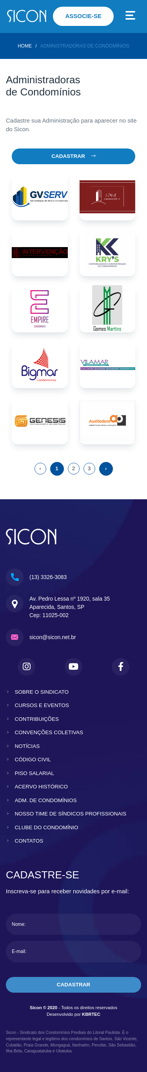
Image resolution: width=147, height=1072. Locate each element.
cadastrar (74, 985)
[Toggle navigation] (130, 16)
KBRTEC (91, 1014)
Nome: (18, 924)
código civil (33, 759)
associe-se (83, 16)
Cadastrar (73, 156)
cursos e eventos (42, 705)
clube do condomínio (46, 827)
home (25, 46)
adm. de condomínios (46, 800)
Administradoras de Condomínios (84, 46)
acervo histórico (41, 787)
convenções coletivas (49, 732)
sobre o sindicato (42, 692)
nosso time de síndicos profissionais (71, 814)
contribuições (37, 719)
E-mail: (19, 951)
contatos (29, 841)
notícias (27, 746)
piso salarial (34, 773)
